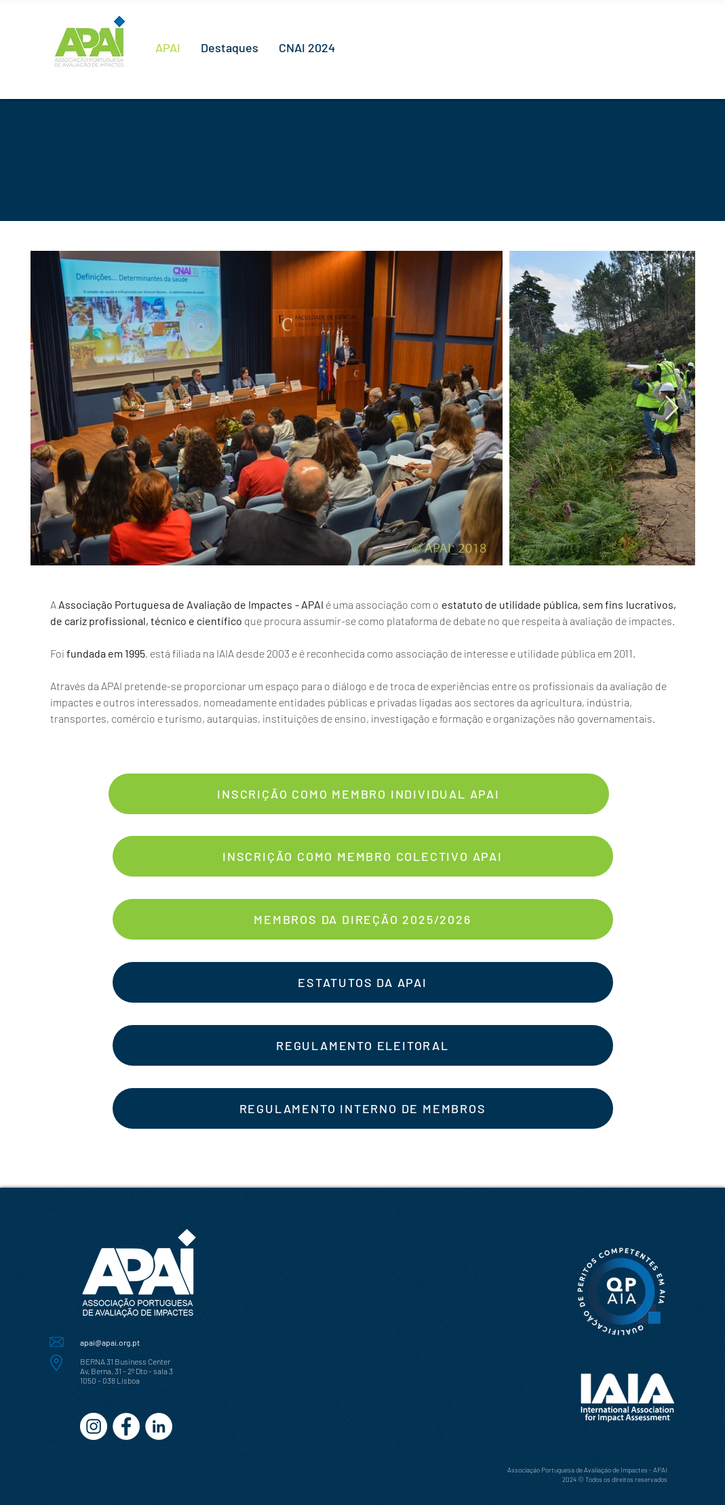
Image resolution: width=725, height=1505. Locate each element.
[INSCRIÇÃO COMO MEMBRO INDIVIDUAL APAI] (359, 794)
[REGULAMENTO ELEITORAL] (363, 1045)
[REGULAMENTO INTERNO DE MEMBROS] (363, 1108)
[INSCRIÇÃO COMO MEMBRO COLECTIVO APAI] (363, 856)
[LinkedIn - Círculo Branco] (158, 1426)
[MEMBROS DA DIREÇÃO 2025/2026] (363, 919)
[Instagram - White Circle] (93, 1426)
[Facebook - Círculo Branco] (126, 1426)
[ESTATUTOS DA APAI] (363, 982)
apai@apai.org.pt (110, 1342)
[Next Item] (672, 408)
